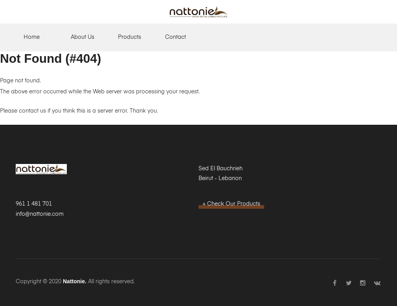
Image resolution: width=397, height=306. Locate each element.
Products (129, 37)
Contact (175, 37)
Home (32, 37)
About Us (82, 37)
